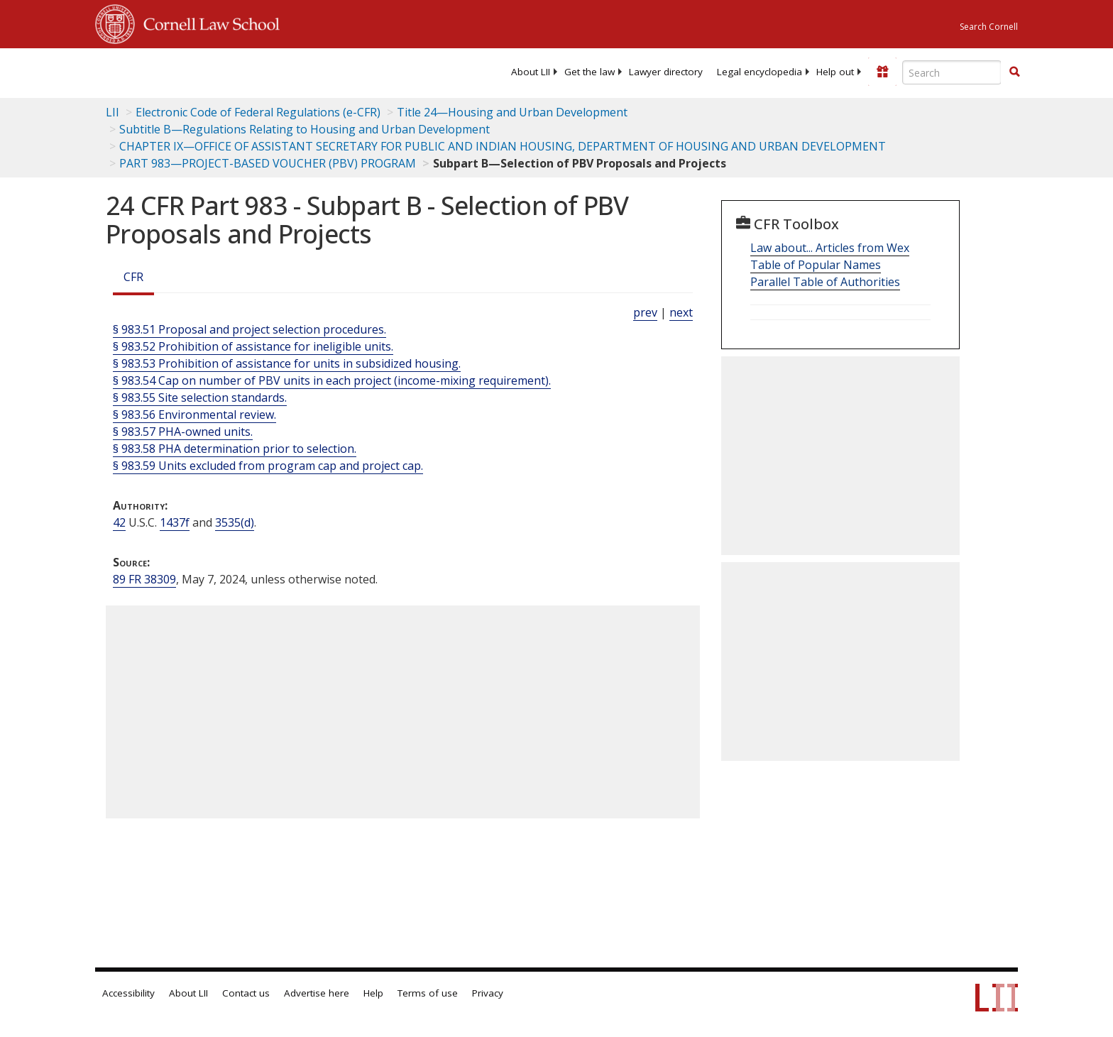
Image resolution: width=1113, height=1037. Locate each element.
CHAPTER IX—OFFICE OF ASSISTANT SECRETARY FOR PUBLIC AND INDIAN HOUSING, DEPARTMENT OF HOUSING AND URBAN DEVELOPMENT (502, 146)
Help (373, 993)
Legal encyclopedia (759, 71)
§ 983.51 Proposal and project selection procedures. (249, 329)
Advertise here (316, 993)
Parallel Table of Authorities (825, 282)
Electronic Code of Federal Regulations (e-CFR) (258, 112)
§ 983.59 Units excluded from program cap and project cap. (268, 465)
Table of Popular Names (815, 265)
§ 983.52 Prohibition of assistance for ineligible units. (253, 346)
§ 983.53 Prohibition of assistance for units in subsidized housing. (287, 363)
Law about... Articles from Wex (829, 248)
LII (112, 112)
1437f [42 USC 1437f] (175, 522)
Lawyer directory (666, 71)
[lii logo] (255, 71)
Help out (835, 71)
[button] (1014, 72)
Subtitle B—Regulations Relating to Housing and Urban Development (304, 129)
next (681, 312)
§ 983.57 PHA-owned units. (183, 431)
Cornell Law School (207, 22)
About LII (530, 71)
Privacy (487, 993)
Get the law (589, 71)
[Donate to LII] (882, 71)
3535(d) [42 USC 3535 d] (234, 522)
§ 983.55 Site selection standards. (200, 397)
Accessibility (128, 993)
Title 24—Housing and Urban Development (512, 112)
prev (645, 312)
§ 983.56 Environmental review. (194, 414)
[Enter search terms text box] (952, 72)
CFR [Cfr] (133, 277)
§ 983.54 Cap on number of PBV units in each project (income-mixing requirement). (332, 380)
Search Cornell (989, 27)
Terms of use (428, 993)
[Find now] (1014, 72)
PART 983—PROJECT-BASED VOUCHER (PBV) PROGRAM (267, 163)
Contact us (246, 993)
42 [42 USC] (119, 522)
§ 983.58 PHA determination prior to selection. (234, 448)
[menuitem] (530, 72)
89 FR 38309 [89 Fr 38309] (144, 579)
